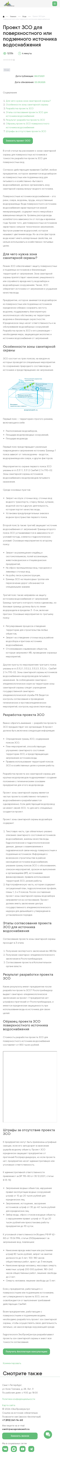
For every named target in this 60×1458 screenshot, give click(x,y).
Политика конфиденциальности (18, 1399)
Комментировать (12, 1363)
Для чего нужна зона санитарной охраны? (28, 100)
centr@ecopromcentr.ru (15, 1429)
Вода (6, 70)
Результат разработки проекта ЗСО (25, 119)
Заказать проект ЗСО (18, 140)
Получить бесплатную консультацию (26, 1351)
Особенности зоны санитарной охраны (27, 104)
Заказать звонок (22, 1436)
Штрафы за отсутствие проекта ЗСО (26, 131)
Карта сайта (8, 1405)
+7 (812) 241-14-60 (12, 1420)
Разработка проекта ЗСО (20, 108)
